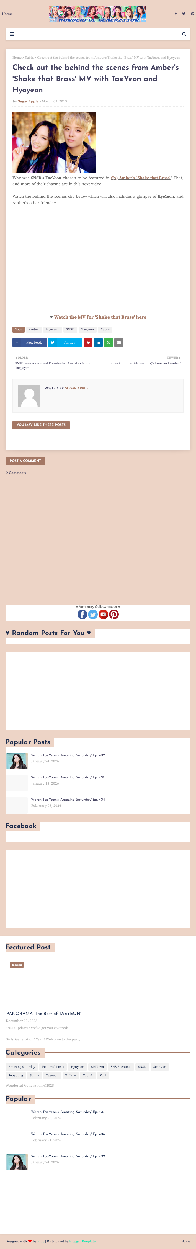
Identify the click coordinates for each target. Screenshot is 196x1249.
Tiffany (70, 1075)
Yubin (29, 58)
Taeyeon (87, 329)
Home (17, 58)
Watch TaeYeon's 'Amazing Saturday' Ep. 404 (68, 799)
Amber (34, 329)
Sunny (34, 1075)
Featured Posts (53, 1067)
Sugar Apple (28, 101)
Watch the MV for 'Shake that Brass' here (100, 317)
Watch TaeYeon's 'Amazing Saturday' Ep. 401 (67, 777)
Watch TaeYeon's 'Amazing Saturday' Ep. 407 (68, 1112)
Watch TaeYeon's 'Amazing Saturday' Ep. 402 (68, 755)
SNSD (70, 329)
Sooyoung (15, 1075)
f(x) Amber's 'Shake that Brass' (141, 178)
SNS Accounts (121, 1067)
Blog (40, 1241)
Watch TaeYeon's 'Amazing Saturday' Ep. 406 (68, 1134)
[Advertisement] (98, 691)
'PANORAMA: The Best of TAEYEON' (43, 1014)
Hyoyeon (52, 329)
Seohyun (159, 1067)
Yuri (103, 1075)
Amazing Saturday (21, 1067)
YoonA (88, 1075)
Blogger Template (82, 1241)
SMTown (97, 1067)
